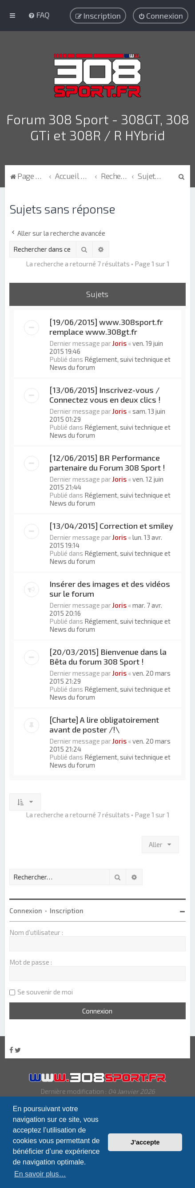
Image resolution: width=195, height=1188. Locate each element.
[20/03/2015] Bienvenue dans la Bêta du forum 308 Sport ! (108, 656)
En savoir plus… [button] (40, 1174)
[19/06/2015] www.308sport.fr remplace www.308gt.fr (106, 327)
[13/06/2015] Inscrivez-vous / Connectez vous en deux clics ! (105, 394)
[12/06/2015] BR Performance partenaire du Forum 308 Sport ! (107, 462)
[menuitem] (39, 15)
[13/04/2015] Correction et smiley (111, 526)
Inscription (67, 911)
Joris (119, 343)
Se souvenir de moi (45, 992)
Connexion (25, 911)
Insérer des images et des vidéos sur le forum (109, 588)
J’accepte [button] (145, 1142)
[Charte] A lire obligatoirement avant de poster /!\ (104, 724)
